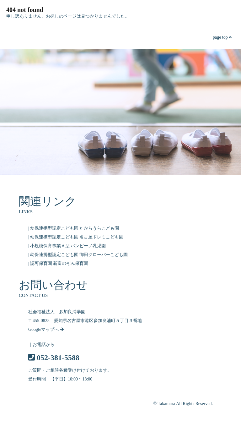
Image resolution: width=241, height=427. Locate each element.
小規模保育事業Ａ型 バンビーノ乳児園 (68, 246)
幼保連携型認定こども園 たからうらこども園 (74, 228)
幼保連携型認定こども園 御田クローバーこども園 (79, 254)
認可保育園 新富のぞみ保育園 (59, 263)
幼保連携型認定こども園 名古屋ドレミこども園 (77, 237)
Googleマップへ (46, 329)
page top (222, 37)
